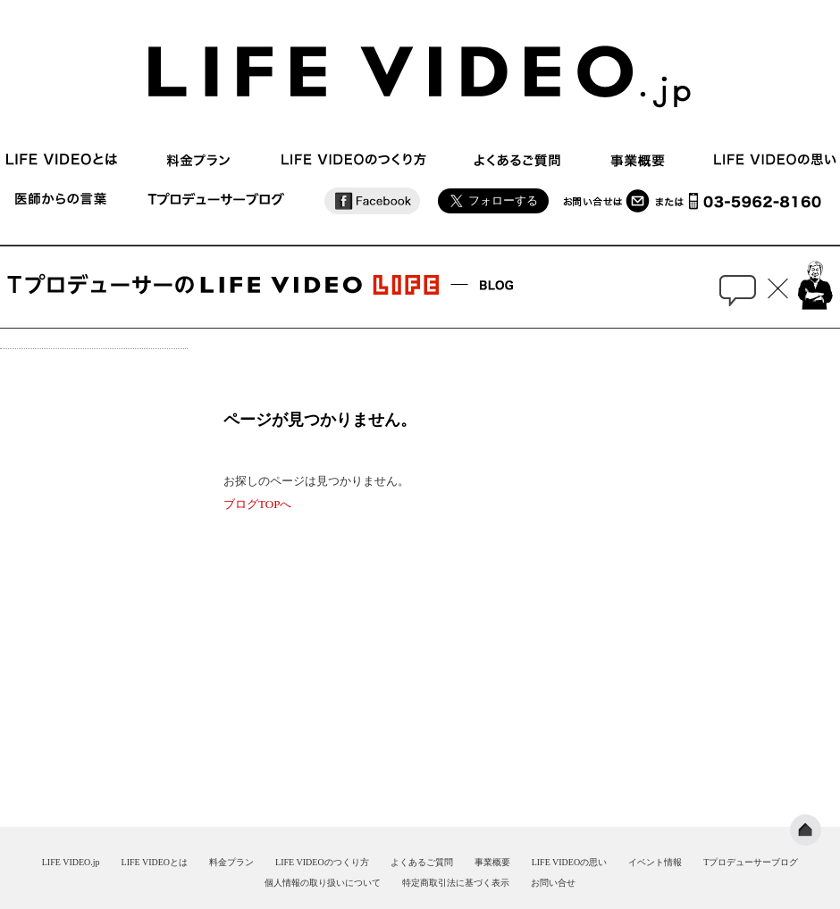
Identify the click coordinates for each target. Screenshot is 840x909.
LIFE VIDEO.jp (71, 862)
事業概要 (492, 862)
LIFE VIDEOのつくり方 (322, 862)
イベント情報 (655, 862)
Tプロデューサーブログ (750, 862)
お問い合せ (553, 883)
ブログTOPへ (257, 504)
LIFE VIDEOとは (155, 862)
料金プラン (231, 862)
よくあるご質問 (422, 862)
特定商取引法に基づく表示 (455, 883)
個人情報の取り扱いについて (323, 883)
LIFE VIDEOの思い (570, 862)
